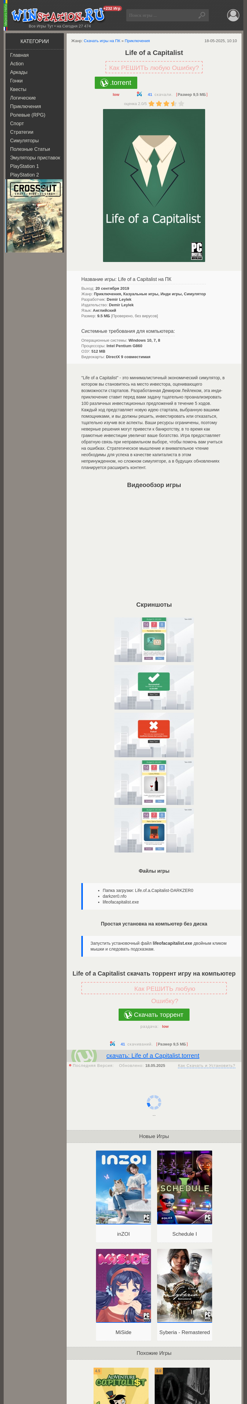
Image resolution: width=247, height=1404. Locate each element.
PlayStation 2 (24, 174)
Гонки (16, 80)
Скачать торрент (158, 1014)
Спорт (17, 123)
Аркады (19, 72)
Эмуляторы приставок (35, 157)
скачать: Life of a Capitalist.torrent (152, 1055)
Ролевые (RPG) (27, 115)
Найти (203, 15)
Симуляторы (24, 140)
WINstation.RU (59, 16)
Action (17, 63)
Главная (19, 55)
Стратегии (21, 132)
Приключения (25, 106)
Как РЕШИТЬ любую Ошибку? (154, 67)
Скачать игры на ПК (102, 40)
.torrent (120, 82)
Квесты (18, 89)
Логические (23, 97)
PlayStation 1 (24, 166)
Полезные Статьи (30, 149)
